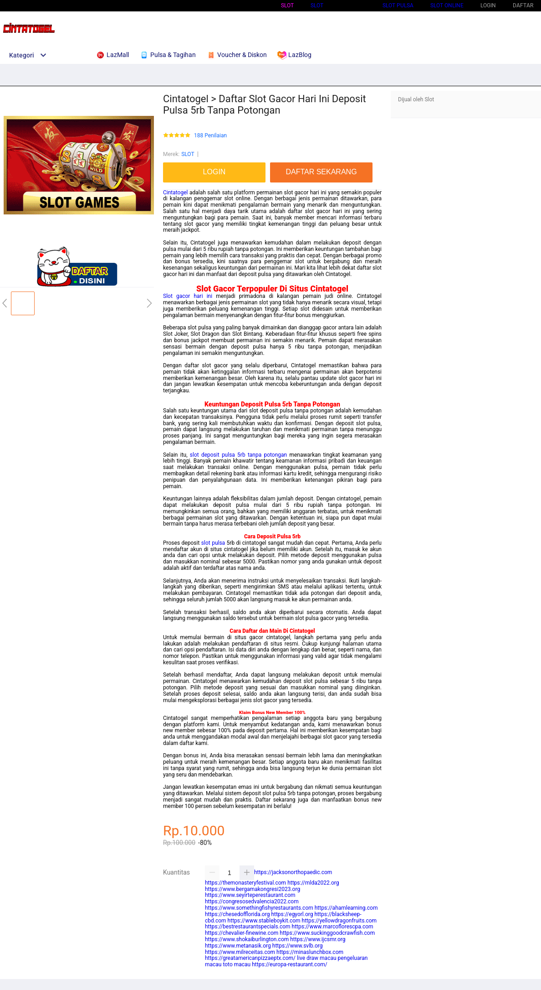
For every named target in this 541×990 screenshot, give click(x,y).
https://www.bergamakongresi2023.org (252, 889)
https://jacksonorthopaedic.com (293, 872)
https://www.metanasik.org (238, 946)
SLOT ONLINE (447, 5)
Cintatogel (175, 192)
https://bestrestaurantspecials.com (248, 926)
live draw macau (317, 958)
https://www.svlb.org (297, 946)
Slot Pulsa (398, 5)
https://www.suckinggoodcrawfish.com (327, 933)
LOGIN (488, 5)
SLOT (317, 5)
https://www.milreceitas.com (240, 952)
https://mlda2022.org (313, 883)
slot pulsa (213, 543)
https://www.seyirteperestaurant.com (250, 895)
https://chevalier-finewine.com (241, 933)
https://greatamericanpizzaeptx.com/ (250, 958)
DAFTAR (523, 5)
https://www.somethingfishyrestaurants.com (259, 908)
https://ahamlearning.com (346, 908)
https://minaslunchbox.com (309, 952)
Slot (287, 5)
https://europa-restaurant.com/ (289, 964)
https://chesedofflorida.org (237, 914)
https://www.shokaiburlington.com (247, 939)
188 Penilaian (210, 136)
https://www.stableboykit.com (264, 920)
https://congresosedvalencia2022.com (252, 901)
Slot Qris (353, 5)
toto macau (236, 964)
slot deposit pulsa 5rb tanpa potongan (238, 455)
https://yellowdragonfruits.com (339, 920)
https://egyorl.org (292, 914)
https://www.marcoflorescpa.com (332, 926)
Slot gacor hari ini (187, 296)
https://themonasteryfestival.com (245, 883)
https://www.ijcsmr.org (317, 939)
